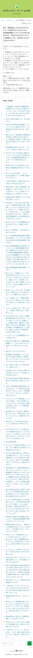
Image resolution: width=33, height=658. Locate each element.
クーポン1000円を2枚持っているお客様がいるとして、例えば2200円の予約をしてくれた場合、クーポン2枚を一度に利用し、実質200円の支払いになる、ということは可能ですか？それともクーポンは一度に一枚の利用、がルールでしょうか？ (18, 506)
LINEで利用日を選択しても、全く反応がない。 (18, 120)
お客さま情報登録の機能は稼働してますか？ (18, 268)
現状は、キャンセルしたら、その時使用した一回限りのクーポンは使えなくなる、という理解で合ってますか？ (18, 292)
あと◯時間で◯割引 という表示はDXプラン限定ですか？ (17, 366)
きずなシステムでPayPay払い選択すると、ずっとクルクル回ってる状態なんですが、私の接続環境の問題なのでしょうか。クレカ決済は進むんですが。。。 (18, 157)
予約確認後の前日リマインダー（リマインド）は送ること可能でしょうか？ (18, 148)
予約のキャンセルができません (15, 351)
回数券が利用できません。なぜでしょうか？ (18, 597)
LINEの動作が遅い (11, 442)
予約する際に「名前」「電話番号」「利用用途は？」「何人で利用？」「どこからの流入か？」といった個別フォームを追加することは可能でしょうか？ (18, 190)
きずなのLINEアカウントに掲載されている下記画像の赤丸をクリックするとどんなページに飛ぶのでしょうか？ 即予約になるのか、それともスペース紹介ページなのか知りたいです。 (18, 433)
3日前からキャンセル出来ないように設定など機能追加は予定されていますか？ (18, 167)
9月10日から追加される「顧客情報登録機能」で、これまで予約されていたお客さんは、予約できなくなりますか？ (18, 344)
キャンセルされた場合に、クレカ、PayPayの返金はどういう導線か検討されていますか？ (18, 175)
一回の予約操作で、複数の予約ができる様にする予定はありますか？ (18, 182)
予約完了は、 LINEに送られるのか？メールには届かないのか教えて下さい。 (17, 423)
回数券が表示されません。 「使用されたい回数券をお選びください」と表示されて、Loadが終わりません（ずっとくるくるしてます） (18, 527)
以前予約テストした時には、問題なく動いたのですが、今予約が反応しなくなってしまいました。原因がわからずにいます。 (18, 414)
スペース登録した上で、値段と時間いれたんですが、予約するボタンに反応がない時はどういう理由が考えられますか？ (18, 301)
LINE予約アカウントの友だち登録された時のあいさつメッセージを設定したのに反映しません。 (18, 372)
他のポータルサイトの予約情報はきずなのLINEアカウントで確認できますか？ (18, 224)
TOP (2, 20)
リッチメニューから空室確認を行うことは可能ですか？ (18, 336)
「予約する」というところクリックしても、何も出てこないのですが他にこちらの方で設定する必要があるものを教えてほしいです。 (18, 589)
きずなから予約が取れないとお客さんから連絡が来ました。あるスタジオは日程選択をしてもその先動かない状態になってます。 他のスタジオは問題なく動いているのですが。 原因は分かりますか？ (18, 458)
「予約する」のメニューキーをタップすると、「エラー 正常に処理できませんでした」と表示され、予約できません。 (18, 633)
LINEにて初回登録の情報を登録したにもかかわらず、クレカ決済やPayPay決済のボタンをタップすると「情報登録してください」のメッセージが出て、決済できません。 (18, 390)
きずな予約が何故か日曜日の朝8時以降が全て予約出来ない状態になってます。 (17, 380)
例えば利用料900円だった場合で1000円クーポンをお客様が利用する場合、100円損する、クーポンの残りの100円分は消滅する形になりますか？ (18, 492)
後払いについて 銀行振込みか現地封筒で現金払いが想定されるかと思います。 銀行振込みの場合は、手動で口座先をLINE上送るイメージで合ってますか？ (18, 139)
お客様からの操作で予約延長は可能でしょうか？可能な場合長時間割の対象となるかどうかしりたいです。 (18, 519)
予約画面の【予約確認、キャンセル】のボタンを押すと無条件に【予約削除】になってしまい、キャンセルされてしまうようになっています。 (18, 357)
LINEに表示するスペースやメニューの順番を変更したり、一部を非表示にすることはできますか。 (18, 559)
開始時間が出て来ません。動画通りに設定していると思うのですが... (18, 617)
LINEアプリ (10, 20)
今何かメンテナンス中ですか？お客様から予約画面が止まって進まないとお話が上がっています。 (18, 624)
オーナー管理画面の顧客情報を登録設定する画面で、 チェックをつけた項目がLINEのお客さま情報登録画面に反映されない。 (18, 238)
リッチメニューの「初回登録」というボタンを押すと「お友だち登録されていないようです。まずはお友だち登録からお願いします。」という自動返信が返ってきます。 (18, 403)
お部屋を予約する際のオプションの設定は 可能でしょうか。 (18, 198)
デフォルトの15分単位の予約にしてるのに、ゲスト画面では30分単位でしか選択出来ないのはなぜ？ (18, 447)
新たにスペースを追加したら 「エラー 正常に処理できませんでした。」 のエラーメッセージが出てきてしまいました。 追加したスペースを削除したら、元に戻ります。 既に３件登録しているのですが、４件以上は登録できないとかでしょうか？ (18, 280)
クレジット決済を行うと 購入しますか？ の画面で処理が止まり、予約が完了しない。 (18, 310)
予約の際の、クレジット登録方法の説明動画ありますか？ (18, 581)
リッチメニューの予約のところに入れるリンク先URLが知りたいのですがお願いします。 (18, 551)
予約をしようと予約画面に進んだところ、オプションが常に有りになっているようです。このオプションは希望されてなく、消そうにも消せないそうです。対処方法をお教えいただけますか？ (18, 607)
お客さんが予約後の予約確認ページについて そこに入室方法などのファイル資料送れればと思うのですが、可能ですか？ (18, 127)
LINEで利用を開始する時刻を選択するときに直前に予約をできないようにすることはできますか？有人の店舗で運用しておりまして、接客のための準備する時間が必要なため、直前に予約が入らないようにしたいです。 (18, 571)
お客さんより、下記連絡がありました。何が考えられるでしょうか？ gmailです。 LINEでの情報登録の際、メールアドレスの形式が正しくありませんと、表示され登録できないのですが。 (18, 540)
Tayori (16, 654)
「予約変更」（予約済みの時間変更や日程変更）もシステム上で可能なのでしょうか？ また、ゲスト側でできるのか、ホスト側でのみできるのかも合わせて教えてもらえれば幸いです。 (18, 111)
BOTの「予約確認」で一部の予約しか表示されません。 (18, 231)
